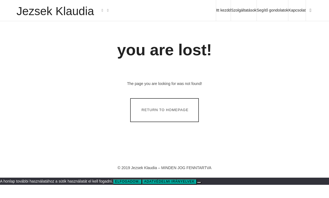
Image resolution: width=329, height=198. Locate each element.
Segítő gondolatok (272, 10)
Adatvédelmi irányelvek (169, 181)
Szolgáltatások (243, 10)
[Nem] (199, 182)
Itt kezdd (223, 10)
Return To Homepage (164, 110)
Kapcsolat (297, 10)
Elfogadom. (127, 181)
